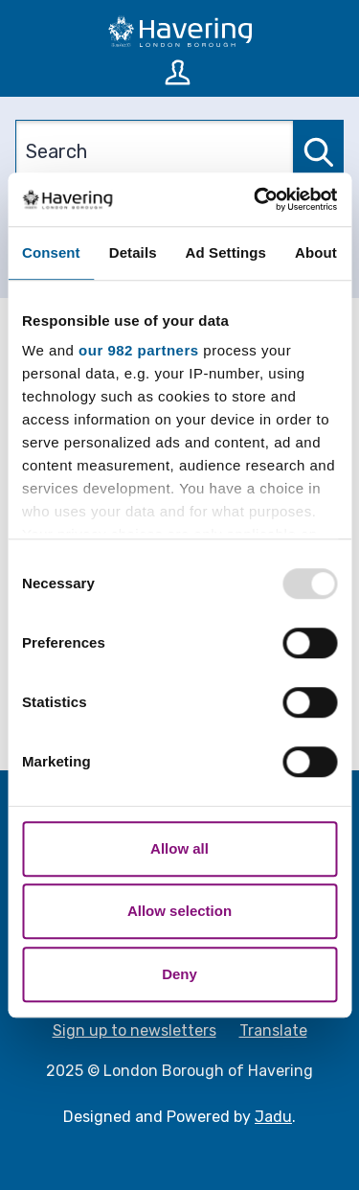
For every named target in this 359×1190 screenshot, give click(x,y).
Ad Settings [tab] (226, 252)
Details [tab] (133, 252)
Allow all (179, 848)
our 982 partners (139, 350)
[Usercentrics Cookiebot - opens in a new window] (255, 199)
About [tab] (316, 252)
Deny (179, 974)
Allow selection (179, 911)
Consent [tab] (51, 252)
